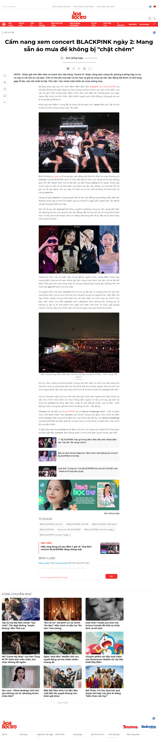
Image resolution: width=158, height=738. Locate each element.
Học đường (42, 24)
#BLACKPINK (47, 529)
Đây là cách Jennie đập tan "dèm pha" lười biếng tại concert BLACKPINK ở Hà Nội (85, 454)
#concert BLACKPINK (69, 529)
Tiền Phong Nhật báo (83, 7)
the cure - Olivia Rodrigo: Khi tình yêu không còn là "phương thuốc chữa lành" (20, 693)
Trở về (4, 102)
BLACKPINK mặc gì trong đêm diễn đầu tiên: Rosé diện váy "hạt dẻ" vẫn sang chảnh (86, 441)
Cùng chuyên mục (17, 593)
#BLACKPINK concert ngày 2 (55, 534)
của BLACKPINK (100, 86)
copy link (79, 68)
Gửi (111, 576)
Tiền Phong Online (61, 7)
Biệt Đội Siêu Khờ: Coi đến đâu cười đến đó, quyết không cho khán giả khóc (61, 693)
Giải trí (32, 24)
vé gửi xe (57, 176)
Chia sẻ (4, 82)
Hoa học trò (9, 724)
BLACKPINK (69, 411)
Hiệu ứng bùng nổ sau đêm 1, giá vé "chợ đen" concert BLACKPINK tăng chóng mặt (66, 547)
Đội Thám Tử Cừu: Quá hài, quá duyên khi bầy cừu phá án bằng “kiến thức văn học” (103, 693)
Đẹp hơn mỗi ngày (56, 24)
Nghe (4, 75)
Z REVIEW (120, 24)
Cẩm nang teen (133, 734)
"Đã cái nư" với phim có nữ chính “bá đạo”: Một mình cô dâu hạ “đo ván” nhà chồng (62, 625)
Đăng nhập (44, 563)
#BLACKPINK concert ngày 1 (99, 529)
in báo (84, 68)
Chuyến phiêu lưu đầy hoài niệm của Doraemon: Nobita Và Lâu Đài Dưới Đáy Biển (104, 659)
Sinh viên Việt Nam (105, 7)
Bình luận (4, 95)
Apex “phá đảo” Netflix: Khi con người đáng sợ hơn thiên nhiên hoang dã (61, 659)
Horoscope (144, 24)
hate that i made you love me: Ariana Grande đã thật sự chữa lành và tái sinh (103, 625)
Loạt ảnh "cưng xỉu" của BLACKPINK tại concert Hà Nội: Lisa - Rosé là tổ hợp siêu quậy (87, 470)
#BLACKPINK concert (51, 524)
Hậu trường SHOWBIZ (75, 24)
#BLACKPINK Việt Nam (104, 524)
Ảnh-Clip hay (107, 24)
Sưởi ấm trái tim (97, 734)
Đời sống (11, 24)
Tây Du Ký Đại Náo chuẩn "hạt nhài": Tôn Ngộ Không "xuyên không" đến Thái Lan (18, 625)
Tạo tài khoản (61, 563)
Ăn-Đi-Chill (94, 24)
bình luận (90, 68)
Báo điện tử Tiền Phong (79, 15)
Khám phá (21, 24)
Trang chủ (4, 24)
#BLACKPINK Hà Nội (77, 524)
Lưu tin (4, 89)
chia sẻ (68, 68)
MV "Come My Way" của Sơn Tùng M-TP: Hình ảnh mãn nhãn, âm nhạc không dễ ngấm (21, 659)
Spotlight (133, 24)
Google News (154, 32)
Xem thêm (154, 24)
